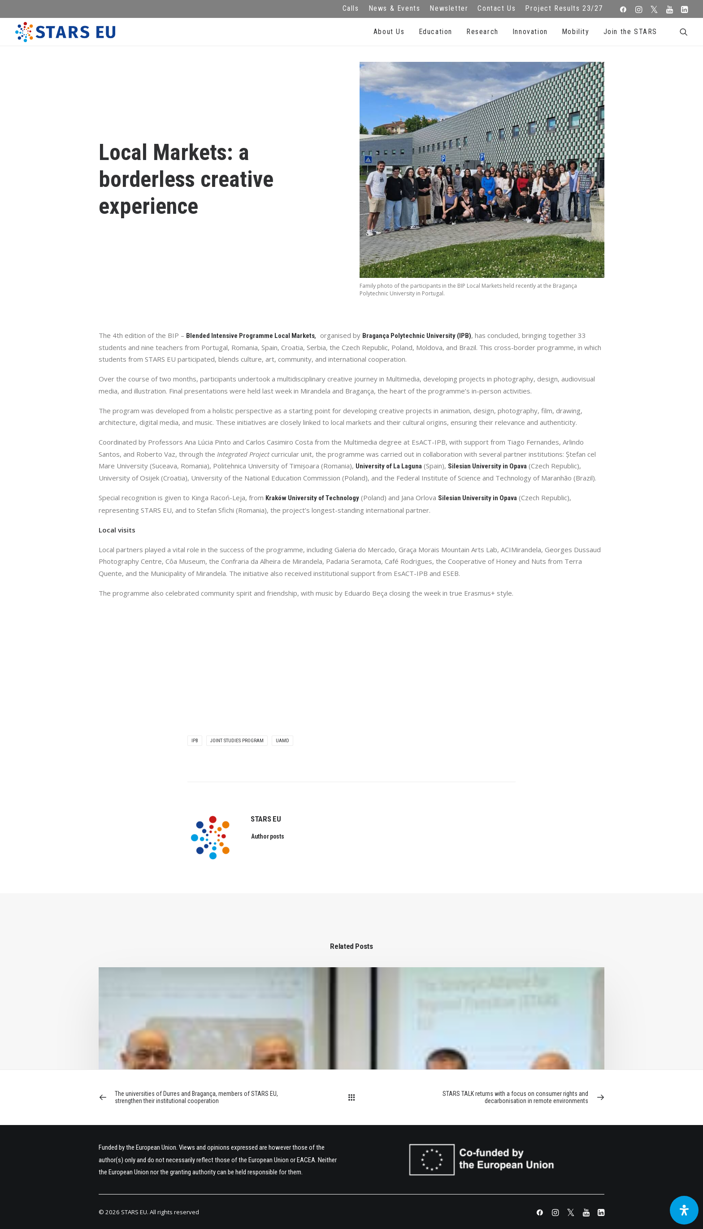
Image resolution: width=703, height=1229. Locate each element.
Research (482, 31)
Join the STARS (630, 31)
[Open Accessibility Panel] (684, 1210)
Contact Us (496, 8)
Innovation (530, 31)
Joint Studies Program (237, 741)
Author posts (267, 836)
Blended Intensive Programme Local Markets (250, 336)
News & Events (395, 8)
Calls (351, 8)
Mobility (576, 31)
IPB (194, 741)
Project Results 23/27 (564, 8)
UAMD (282, 741)
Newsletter (449, 8)
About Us (389, 31)
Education (435, 31)
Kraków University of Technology (312, 498)
